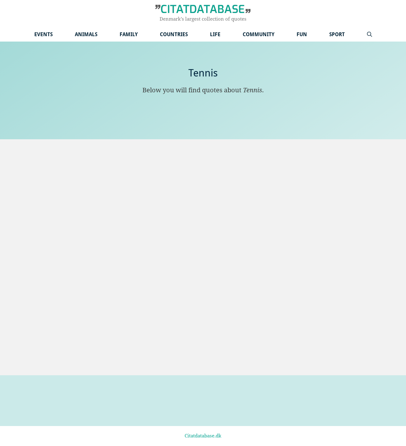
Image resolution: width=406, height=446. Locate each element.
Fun (302, 34)
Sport (337, 34)
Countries (174, 34)
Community (258, 34)
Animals (86, 34)
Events (43, 34)
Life (215, 34)
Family (129, 34)
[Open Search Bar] (369, 34)
